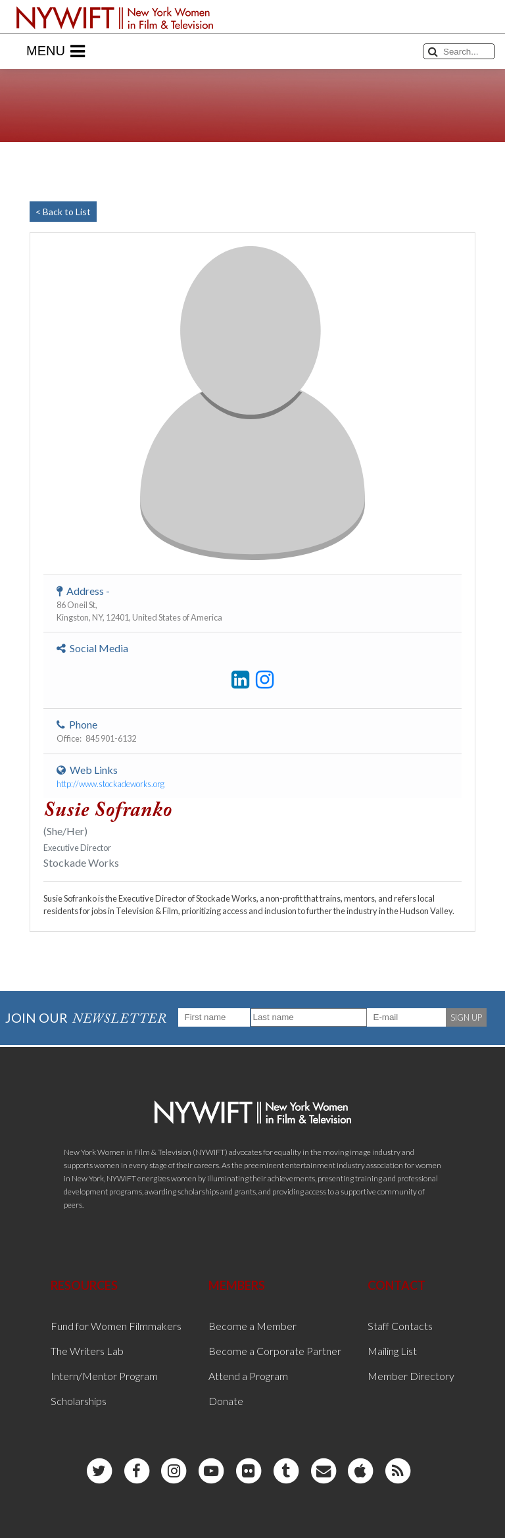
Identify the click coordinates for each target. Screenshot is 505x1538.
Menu (55, 51)
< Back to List (63, 211)
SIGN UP (466, 1017)
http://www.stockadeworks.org (110, 784)
